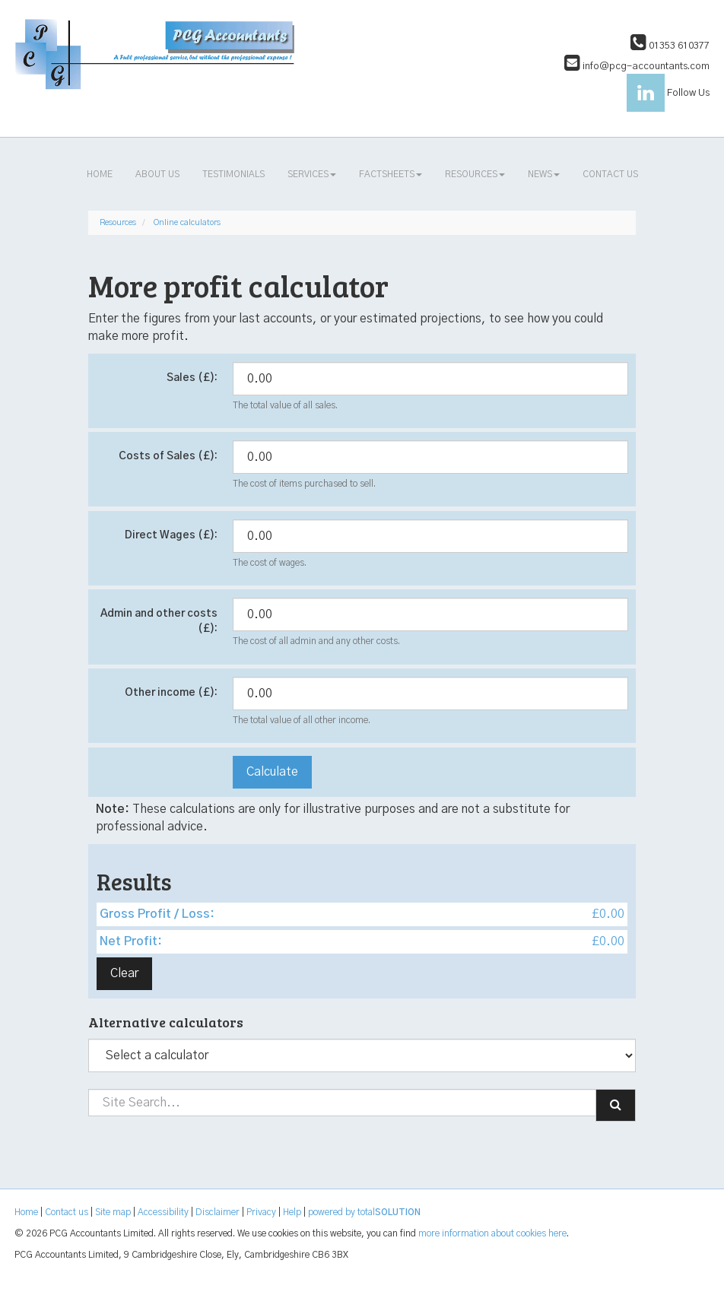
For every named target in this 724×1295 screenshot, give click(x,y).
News (544, 174)
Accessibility (163, 1212)
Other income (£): (171, 692)
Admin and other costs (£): (159, 621)
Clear (124, 973)
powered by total (364, 1212)
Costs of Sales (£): (168, 456)
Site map (113, 1212)
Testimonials (233, 174)
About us (157, 174)
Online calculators (187, 222)
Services (311, 174)
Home (100, 174)
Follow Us (668, 93)
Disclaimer (217, 1212)
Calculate (272, 772)
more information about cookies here (492, 1233)
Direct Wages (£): (171, 535)
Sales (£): (192, 378)
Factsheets (390, 174)
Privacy (261, 1212)
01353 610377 (670, 46)
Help (292, 1212)
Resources (475, 174)
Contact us (610, 174)
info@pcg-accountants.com (637, 66)
